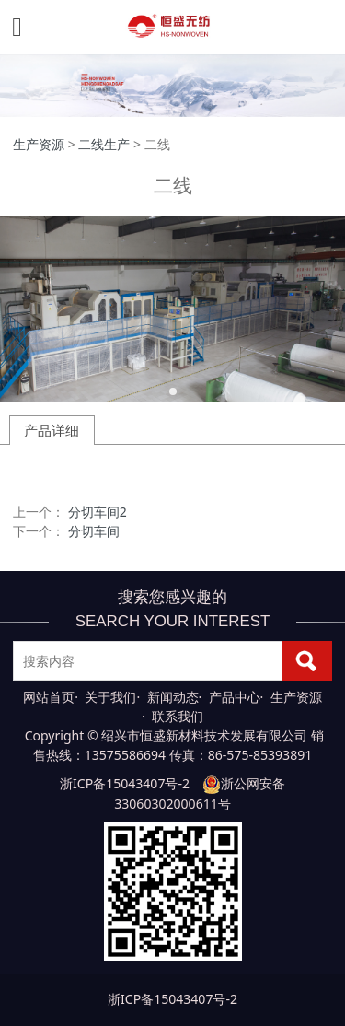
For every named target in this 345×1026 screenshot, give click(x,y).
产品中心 (234, 696)
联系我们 (177, 716)
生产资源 (38, 144)
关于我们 (110, 696)
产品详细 (51, 430)
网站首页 (49, 696)
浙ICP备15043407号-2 (125, 783)
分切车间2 (97, 511)
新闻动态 (173, 696)
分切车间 (94, 531)
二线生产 (104, 144)
